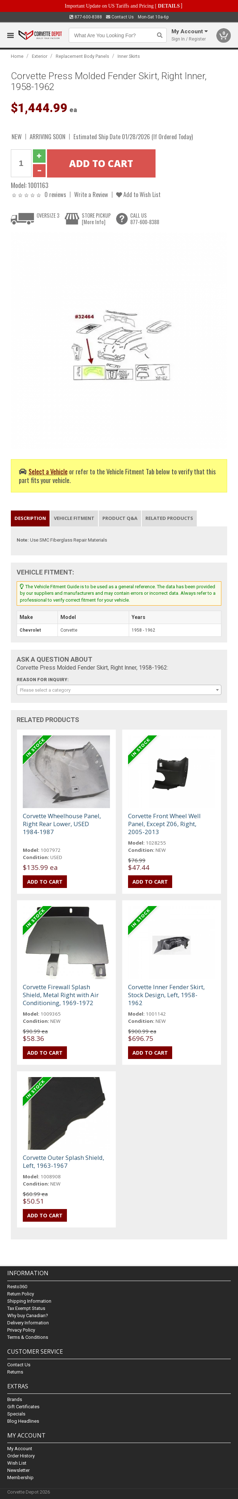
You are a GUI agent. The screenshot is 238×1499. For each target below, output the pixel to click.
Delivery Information (28, 1322)
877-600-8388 (85, 17)
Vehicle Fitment (74, 518)
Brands (14, 1399)
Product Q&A (119, 518)
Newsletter (18, 1470)
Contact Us (120, 17)
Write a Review (91, 194)
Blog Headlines (23, 1421)
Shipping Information (29, 1301)
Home (17, 56)
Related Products (169, 518)
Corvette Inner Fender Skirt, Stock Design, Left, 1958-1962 (166, 995)
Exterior (39, 56)
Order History (21, 1456)
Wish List (16, 1463)
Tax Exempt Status (26, 1308)
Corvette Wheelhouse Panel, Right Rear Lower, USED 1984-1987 (62, 824)
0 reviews (55, 194)
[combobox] (119, 690)
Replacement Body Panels (82, 56)
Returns (15, 1372)
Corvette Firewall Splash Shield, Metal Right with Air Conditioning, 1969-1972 (61, 995)
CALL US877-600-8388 (144, 219)
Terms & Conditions (27, 1337)
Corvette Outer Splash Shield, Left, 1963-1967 (63, 1161)
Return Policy (20, 1294)
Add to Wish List (138, 194)
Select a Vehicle (48, 471)
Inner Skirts (129, 56)
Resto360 (17, 1286)
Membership (20, 1477)
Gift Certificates (23, 1406)
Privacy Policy (21, 1330)
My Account (19, 1448)
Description (30, 518)
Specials (16, 1414)
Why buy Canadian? (27, 1315)
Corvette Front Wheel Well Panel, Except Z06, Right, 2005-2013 (164, 824)
